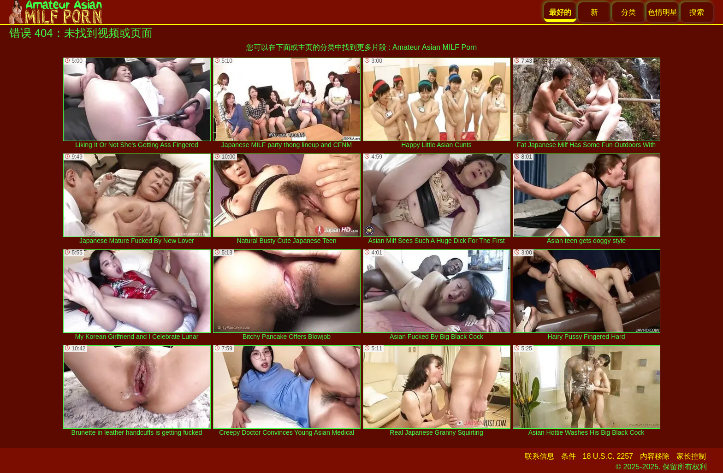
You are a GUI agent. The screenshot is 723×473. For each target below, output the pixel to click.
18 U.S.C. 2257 (608, 456)
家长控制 (691, 456)
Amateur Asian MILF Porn (434, 47)
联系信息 (539, 456)
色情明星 (662, 12)
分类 (628, 12)
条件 (568, 456)
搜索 (696, 12)
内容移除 (655, 456)
